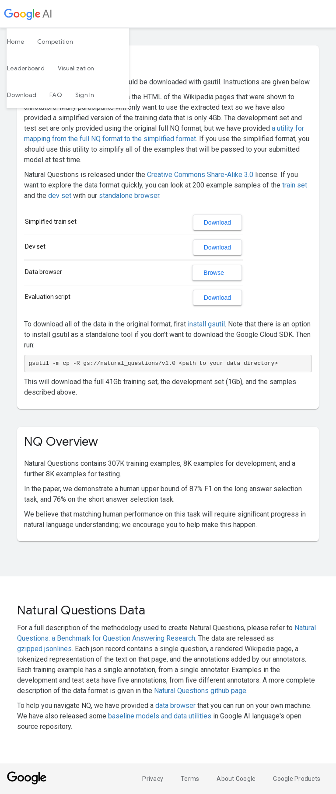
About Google (236, 778)
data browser (175, 705)
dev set (59, 195)
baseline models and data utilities (159, 716)
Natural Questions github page (200, 691)
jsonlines (58, 649)
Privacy (152, 778)
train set (294, 185)
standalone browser (129, 195)
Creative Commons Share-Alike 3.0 (200, 174)
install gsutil (206, 324)
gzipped (29, 649)
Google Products (296, 778)
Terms (190, 778)
